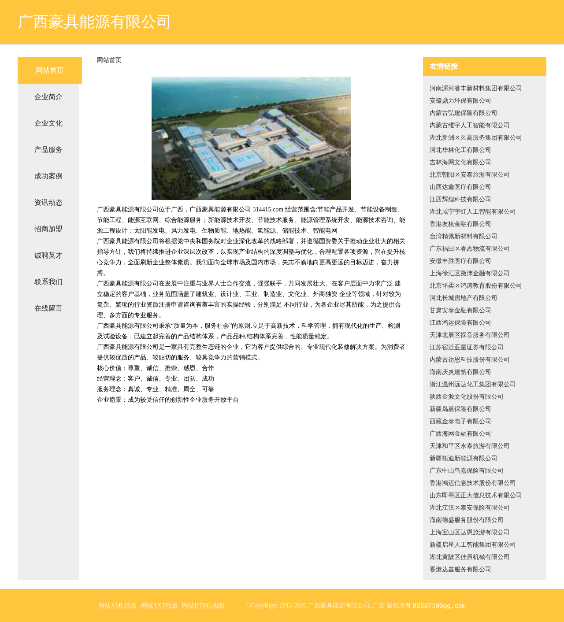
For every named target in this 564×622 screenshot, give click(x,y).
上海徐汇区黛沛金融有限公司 (470, 273)
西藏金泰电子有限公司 (460, 421)
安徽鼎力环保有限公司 (460, 100)
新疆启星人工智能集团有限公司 (473, 544)
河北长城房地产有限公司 (463, 298)
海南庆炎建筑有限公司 (460, 372)
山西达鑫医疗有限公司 (460, 187)
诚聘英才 (48, 255)
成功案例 (48, 176)
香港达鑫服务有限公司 (460, 569)
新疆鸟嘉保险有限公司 (460, 409)
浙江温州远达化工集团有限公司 (473, 384)
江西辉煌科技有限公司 (460, 199)
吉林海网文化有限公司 (460, 162)
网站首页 (50, 70)
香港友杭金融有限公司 (460, 224)
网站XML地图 (117, 605)
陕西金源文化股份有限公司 (467, 396)
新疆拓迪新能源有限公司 (463, 458)
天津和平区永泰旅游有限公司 (470, 446)
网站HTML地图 (203, 605)
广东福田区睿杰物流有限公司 (470, 248)
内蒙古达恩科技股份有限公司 (470, 359)
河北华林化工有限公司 (460, 150)
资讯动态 (48, 202)
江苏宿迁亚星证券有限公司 (467, 347)
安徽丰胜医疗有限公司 (460, 261)
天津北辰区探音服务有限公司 (470, 335)
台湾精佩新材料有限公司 (463, 236)
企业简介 (48, 96)
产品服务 (48, 149)
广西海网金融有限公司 (460, 433)
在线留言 (48, 308)
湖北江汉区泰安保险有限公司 (470, 507)
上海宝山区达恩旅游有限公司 (470, 532)
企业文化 (48, 123)
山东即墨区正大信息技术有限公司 (476, 495)
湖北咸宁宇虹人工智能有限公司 (473, 211)
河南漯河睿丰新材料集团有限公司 (476, 88)
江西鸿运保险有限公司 (460, 322)
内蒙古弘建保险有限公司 (463, 113)
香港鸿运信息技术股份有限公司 (473, 483)
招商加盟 (48, 229)
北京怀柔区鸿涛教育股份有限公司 (476, 285)
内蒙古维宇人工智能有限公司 (470, 125)
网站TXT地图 (159, 605)
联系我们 (48, 281)
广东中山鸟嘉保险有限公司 (467, 470)
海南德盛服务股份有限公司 (467, 520)
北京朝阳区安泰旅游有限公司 (470, 174)
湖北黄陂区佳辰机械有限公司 (470, 557)
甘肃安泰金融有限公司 (460, 310)
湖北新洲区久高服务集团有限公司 (476, 137)
